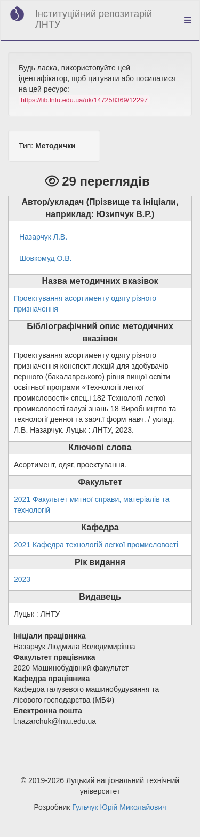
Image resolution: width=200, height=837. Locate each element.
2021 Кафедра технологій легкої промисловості (96, 544)
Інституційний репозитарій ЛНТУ (93, 19)
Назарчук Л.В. (43, 237)
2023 (22, 579)
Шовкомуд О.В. (45, 258)
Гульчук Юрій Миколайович (119, 807)
